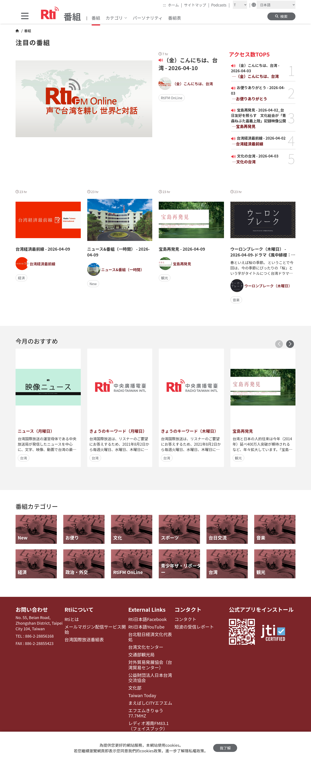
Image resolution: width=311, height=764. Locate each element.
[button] (290, 344)
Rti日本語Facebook (147, 619)
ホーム (175, 5)
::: (164, 5)
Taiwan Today (142, 695)
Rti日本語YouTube (146, 626)
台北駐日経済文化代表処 (150, 637)
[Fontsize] (240, 5)
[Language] (276, 5)
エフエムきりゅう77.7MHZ (145, 713)
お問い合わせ (32, 609)
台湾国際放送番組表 (84, 639)
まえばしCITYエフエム (150, 703)
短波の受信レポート (194, 626)
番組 (96, 18)
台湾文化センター (145, 647)
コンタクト (188, 609)
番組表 (174, 18)
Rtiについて (79, 609)
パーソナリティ (148, 18)
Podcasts (220, 5)
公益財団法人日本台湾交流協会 (150, 678)
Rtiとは (72, 619)
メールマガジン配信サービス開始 (95, 629)
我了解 (225, 748)
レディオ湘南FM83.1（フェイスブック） (148, 726)
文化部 (134, 687)
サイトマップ (196, 5)
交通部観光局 (141, 654)
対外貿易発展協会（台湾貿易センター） (150, 665)
